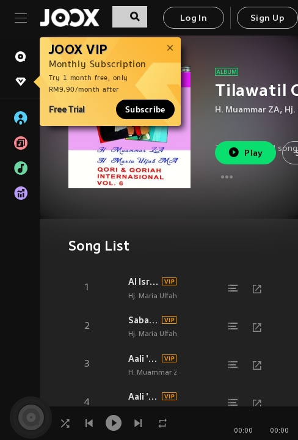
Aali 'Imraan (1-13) (143, 359)
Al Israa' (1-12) (143, 282)
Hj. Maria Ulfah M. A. (161, 296)
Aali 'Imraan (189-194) (143, 397)
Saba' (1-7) (143, 320)
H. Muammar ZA (247, 110)
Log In (193, 18)
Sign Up (267, 18)
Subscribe (145, 109)
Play (245, 152)
